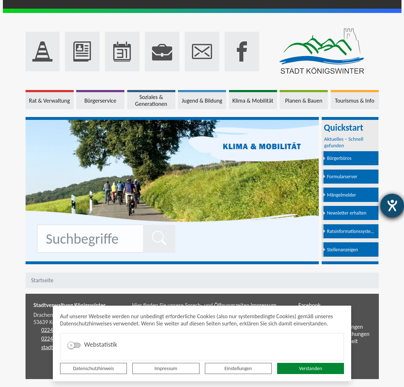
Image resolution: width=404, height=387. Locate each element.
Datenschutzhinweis (93, 368)
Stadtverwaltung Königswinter (69, 305)
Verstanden (310, 368)
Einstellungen (238, 368)
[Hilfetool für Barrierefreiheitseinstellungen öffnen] (392, 205)
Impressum (166, 368)
